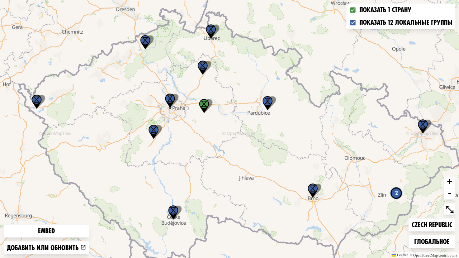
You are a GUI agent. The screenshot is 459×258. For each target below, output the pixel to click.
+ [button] (450, 182)
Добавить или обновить (46, 248)
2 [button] (396, 193)
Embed (46, 231)
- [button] (450, 194)
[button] (37, 102)
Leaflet (400, 254)
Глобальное (432, 240)
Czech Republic (431, 224)
